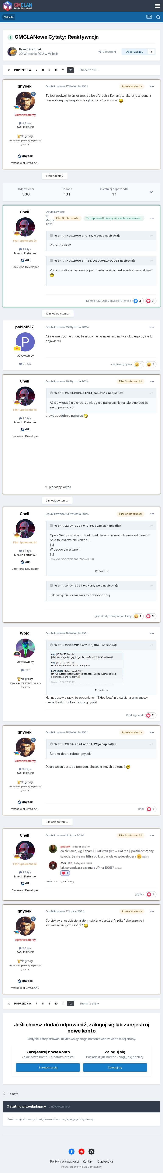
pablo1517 (24, 327)
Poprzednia (22, 70)
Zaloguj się (115, 1067)
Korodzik (35, 49)
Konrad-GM (93, 300)
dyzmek (100, 525)
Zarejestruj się (48, 1067)
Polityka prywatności (64, 1161)
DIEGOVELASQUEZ (106, 260)
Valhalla (53, 53)
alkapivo (115, 364)
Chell (24, 212)
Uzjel (105, 300)
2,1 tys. (25, 364)
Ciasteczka (105, 1161)
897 (25, 670)
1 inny (128, 616)
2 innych (126, 300)
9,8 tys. (25, 123)
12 (70, 70)
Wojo (99, 585)
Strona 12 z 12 (89, 70)
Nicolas (99, 235)
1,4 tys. (25, 249)
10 (56, 70)
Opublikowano (67, 86)
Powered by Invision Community (81, 1166)
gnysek (24, 86)
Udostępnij (107, 51)
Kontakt (88, 1161)
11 (63, 70)
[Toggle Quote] (52, 235)
